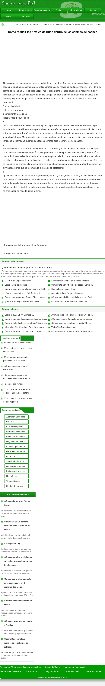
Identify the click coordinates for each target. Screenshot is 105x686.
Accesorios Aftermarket (63, 24)
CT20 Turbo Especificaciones (18, 281)
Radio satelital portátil (16, 471)
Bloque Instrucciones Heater (64, 289)
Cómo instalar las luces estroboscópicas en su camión (26, 324)
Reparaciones (25, 10)
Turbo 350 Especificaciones (64, 327)
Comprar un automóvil (42, 10)
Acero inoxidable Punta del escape (67, 293)
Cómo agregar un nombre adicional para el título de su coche (17, 526)
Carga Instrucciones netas (17, 253)
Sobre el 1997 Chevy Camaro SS (19, 315)
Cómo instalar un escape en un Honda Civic (17, 350)
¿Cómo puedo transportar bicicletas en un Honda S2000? (17, 377)
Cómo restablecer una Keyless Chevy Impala (25, 297)
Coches (59, 10)
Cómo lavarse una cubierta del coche (18, 602)
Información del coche (27, 24)
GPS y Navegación (14, 426)
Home (8, 10)
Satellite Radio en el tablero (18, 461)
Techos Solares (13, 481)
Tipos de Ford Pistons (13, 384)
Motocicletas (76, 10)
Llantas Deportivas (14, 486)
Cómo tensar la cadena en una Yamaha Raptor (72, 331)
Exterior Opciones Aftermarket (20, 446)
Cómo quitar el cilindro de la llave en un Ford (71, 297)
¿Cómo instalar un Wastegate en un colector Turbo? (27, 267)
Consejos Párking (12, 543)
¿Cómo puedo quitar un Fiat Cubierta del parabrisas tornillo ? (23, 294)
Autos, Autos (31, 671)
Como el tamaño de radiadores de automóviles (26, 319)
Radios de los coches (16, 436)
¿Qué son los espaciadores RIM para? (22, 301)
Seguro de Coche (52, 667)
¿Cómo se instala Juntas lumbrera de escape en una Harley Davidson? (71, 319)
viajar (8, 16)
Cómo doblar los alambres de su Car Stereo (71, 323)
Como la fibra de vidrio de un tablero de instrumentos (69, 302)
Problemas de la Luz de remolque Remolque (25, 245)
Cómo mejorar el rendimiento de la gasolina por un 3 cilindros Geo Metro (17, 583)
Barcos (93, 10)
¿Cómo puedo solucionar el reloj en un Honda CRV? (72, 315)
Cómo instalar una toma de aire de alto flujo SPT (17, 400)
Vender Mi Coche (93, 671)
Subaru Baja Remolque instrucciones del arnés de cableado (16, 643)
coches (44, 24)
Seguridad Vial (52, 671)
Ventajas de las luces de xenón (18, 342)
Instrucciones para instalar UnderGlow (15, 368)
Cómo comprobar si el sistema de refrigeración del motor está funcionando (18, 561)
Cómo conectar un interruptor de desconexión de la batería (16, 391)
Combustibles (72, 671)
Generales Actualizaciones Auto (20, 451)
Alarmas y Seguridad (15, 417)
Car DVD (10, 422)
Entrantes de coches (15, 431)
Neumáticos (11, 476)
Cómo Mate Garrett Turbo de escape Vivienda (72, 285)
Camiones (25, 16)
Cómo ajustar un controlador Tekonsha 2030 (25, 289)
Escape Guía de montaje (16, 285)
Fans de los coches (32, 667)
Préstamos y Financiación (74, 667)
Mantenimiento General (10, 671)
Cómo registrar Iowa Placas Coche (17, 503)
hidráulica (10, 456)
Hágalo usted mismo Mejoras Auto (22, 441)
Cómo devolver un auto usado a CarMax (18, 623)
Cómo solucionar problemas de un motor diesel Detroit (23, 332)
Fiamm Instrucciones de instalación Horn (70, 281)
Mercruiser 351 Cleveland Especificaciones (24, 327)
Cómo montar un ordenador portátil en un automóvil (16, 359)
